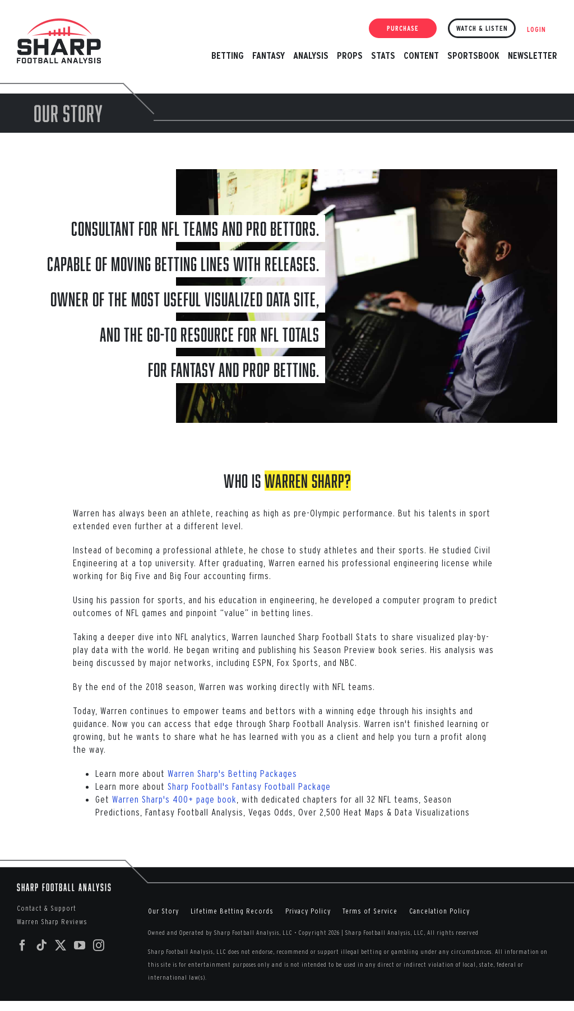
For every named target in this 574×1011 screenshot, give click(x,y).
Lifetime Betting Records (232, 911)
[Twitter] (61, 945)
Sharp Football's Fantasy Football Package (249, 786)
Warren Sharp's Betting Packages (232, 773)
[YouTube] (80, 945)
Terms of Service (369, 911)
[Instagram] (99, 945)
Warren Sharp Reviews (52, 921)
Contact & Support (46, 908)
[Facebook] (23, 945)
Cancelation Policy (439, 911)
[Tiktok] (42, 945)
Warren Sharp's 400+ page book (174, 799)
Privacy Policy (308, 911)
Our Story (163, 911)
